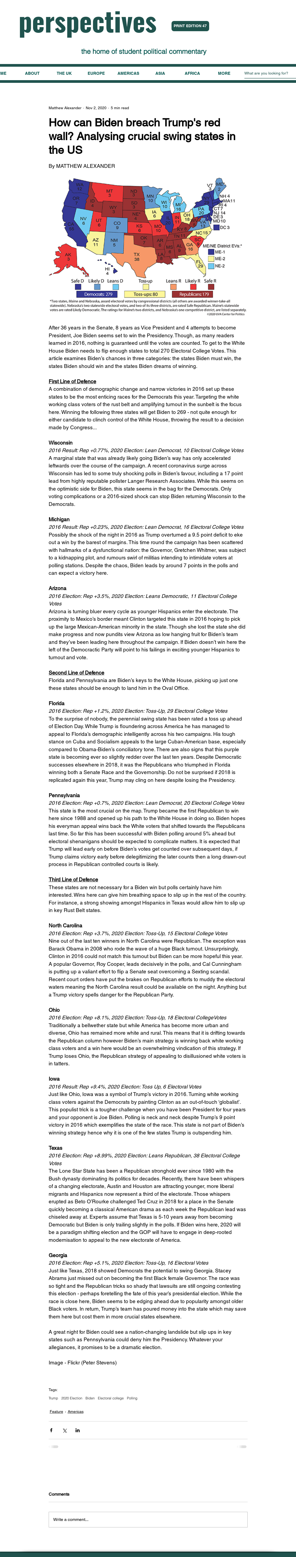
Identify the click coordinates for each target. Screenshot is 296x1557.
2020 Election (71, 1398)
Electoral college (111, 1398)
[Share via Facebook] (51, 1430)
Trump (53, 1398)
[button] (224, 73)
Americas (76, 1411)
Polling (132, 1398)
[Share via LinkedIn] (77, 1430)
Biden (90, 1398)
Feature (56, 1411)
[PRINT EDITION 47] (190, 26)
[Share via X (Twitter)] (64, 1430)
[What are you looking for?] (269, 73)
